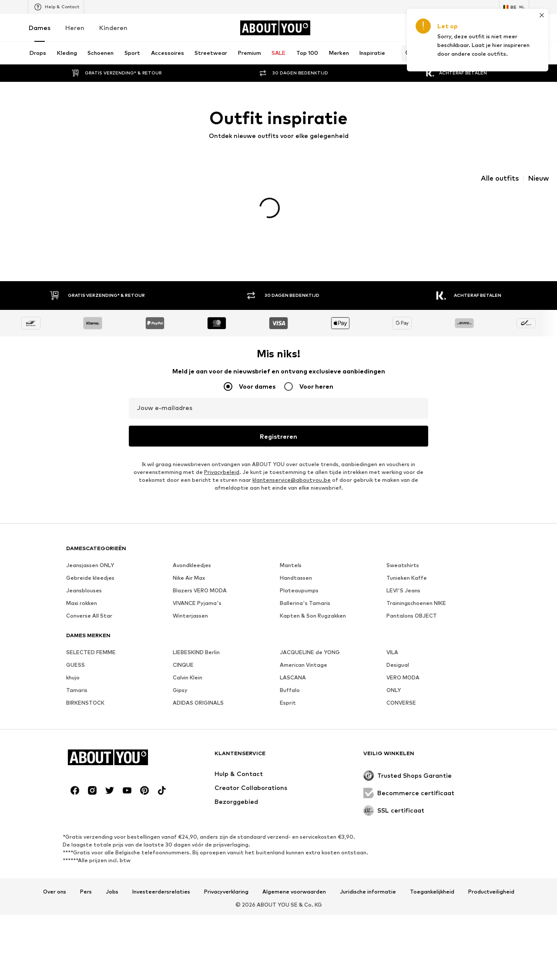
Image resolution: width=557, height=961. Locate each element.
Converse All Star (89, 601)
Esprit (288, 688)
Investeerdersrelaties (161, 877)
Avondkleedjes (192, 551)
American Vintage (303, 650)
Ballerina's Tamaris (305, 588)
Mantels (291, 551)
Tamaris (76, 675)
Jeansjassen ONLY (90, 551)
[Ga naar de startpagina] (275, 27)
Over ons (54, 877)
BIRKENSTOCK (85, 688)
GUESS (75, 650)
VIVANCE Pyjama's (197, 588)
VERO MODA (402, 663)
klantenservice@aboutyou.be (291, 465)
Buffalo (290, 675)
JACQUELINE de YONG (310, 638)
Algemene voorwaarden (294, 877)
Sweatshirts (402, 551)
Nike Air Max (189, 563)
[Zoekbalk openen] (406, 53)
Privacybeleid (221, 457)
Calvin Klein (187, 663)
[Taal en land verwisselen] (514, 7)
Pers (86, 877)
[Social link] (75, 776)
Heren (74, 27)
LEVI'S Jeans (403, 576)
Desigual (397, 650)
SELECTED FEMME (91, 638)
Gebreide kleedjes (90, 563)
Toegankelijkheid (432, 877)
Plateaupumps (299, 576)
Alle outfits (500, 178)
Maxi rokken (81, 588)
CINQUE (183, 650)
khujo (73, 663)
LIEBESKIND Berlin (196, 638)
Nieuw (538, 178)
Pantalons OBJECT (411, 601)
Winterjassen (190, 601)
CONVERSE (401, 688)
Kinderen (113, 27)
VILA (392, 638)
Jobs (112, 877)
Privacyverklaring (226, 877)
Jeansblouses (84, 576)
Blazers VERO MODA (200, 576)
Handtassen (296, 563)
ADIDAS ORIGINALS (198, 688)
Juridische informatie (368, 877)
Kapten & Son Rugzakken (313, 601)
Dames (39, 27)
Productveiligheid (491, 877)
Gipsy (180, 675)
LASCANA (293, 663)
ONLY (393, 675)
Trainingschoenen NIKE (416, 588)
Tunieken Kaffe (406, 563)
